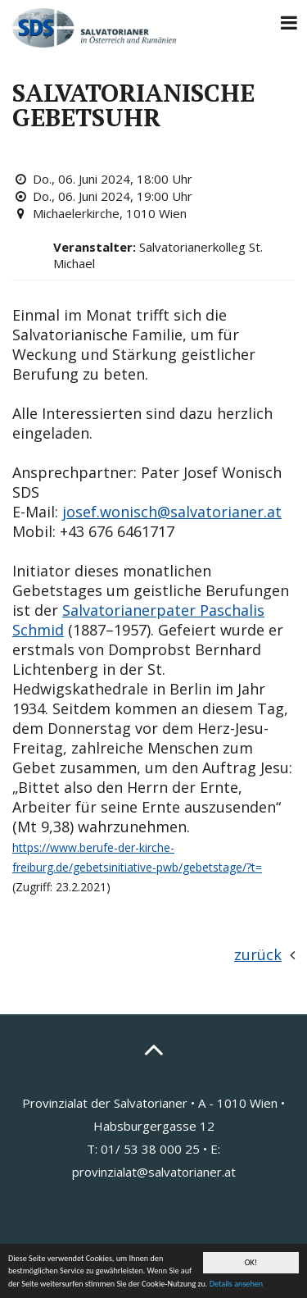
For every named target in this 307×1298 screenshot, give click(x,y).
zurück (258, 954)
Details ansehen (236, 1284)
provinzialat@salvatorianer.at (154, 1172)
